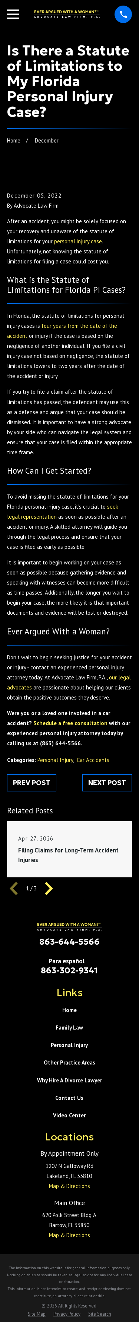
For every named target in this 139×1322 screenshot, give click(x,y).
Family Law (69, 1027)
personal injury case (78, 241)
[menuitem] (37, 1314)
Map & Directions (69, 1186)
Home (69, 1010)
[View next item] (49, 888)
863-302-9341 (69, 970)
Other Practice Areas (69, 1062)
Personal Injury (55, 760)
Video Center (69, 1115)
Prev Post (31, 782)
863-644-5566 (69, 942)
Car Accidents (93, 760)
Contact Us (69, 1097)
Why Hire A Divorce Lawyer (69, 1080)
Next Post (107, 782)
